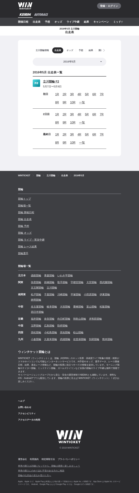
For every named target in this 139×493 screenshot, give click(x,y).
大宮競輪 (91, 282)
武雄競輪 (65, 339)
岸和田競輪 (95, 318)
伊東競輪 (105, 294)
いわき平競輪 (65, 275)
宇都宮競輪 (77, 282)
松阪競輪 (105, 306)
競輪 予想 (23, 226)
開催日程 (23, 21)
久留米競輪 (50, 339)
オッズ (58, 21)
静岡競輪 (36, 299)
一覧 (82, 102)
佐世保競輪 (79, 339)
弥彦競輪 (36, 282)
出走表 (36, 21)
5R (87, 94)
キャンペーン (101, 21)
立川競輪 (52, 287)
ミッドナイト (121, 21)
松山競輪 (78, 332)
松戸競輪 (36, 294)
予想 (47, 21)
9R (64, 102)
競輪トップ (24, 198)
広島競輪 (49, 325)
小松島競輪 (50, 332)
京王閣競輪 (37, 287)
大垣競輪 (65, 306)
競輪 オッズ (25, 232)
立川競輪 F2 (51, 81)
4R (79, 94)
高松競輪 (36, 332)
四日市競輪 (37, 311)
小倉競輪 (36, 339)
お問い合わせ (24, 407)
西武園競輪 (106, 282)
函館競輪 (36, 275)
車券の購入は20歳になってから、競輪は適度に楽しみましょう (49, 466)
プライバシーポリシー (69, 459)
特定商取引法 (48, 459)
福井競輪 (36, 318)
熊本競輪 (107, 339)
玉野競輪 (36, 325)
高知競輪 (65, 332)
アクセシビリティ (27, 413)
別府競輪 (94, 339)
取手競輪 (62, 282)
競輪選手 (23, 253)
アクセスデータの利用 (29, 420)
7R (102, 94)
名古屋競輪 (37, 306)
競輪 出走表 (25, 219)
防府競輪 (62, 325)
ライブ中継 (73, 21)
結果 (86, 21)
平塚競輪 (76, 294)
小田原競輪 (90, 294)
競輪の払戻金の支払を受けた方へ (34, 475)
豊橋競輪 (78, 306)
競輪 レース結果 (27, 246)
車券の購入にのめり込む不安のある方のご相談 (41, 470)
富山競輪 (91, 306)
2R (64, 94)
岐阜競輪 (52, 306)
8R (57, 102)
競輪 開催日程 (26, 212)
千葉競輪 (49, 294)
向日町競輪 (63, 318)
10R (72, 102)
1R (57, 94)
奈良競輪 (49, 318)
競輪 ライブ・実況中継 (31, 239)
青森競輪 (49, 275)
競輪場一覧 (24, 205)
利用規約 (34, 459)
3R (72, 94)
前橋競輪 (49, 282)
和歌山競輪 (79, 318)
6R (94, 94)
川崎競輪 (62, 294)
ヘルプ (21, 401)
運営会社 (22, 459)
